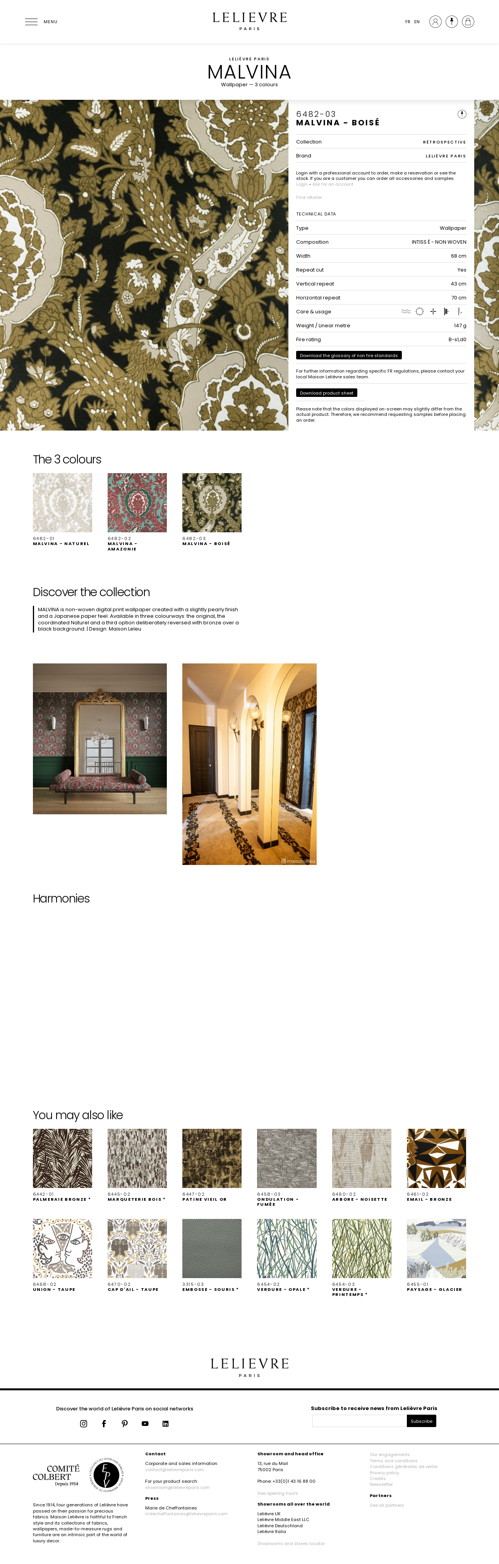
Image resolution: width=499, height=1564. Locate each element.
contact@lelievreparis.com (174, 1470)
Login (302, 184)
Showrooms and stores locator (291, 1543)
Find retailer (309, 197)
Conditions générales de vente (403, 1466)
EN (417, 22)
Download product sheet (326, 393)
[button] (62, 510)
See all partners (387, 1505)
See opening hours (277, 1493)
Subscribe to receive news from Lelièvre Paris (374, 1408)
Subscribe (421, 1421)
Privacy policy (384, 1473)
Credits (378, 1478)
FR (407, 22)
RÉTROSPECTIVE (444, 142)
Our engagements (390, 1454)
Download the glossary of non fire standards (349, 355)
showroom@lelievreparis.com (177, 1487)
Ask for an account (332, 184)
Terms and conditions (394, 1461)
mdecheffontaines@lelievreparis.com (186, 1514)
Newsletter (381, 1484)
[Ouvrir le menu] (40, 21)
